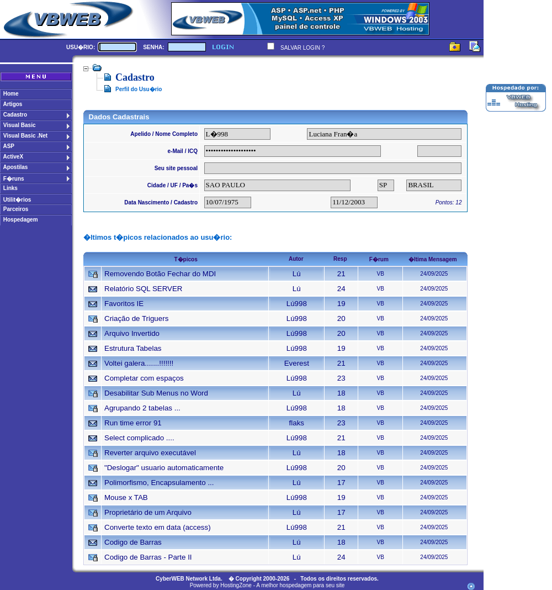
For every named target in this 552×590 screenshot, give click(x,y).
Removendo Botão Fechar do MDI (160, 274)
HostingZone (236, 585)
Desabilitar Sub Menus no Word (156, 393)
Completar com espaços (144, 378)
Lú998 (296, 303)
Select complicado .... (139, 438)
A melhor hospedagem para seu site (300, 585)
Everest (296, 363)
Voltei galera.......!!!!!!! (138, 363)
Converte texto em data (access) (157, 527)
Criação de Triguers (136, 318)
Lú (297, 274)
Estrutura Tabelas (132, 348)
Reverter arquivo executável (150, 453)
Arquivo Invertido (132, 333)
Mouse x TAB (126, 497)
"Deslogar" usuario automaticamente (164, 467)
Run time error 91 (133, 423)
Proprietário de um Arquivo (148, 512)
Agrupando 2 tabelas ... (142, 408)
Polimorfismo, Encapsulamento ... (159, 482)
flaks (296, 423)
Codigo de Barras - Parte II (148, 557)
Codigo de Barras (133, 542)
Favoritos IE (124, 303)
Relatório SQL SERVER (143, 289)
